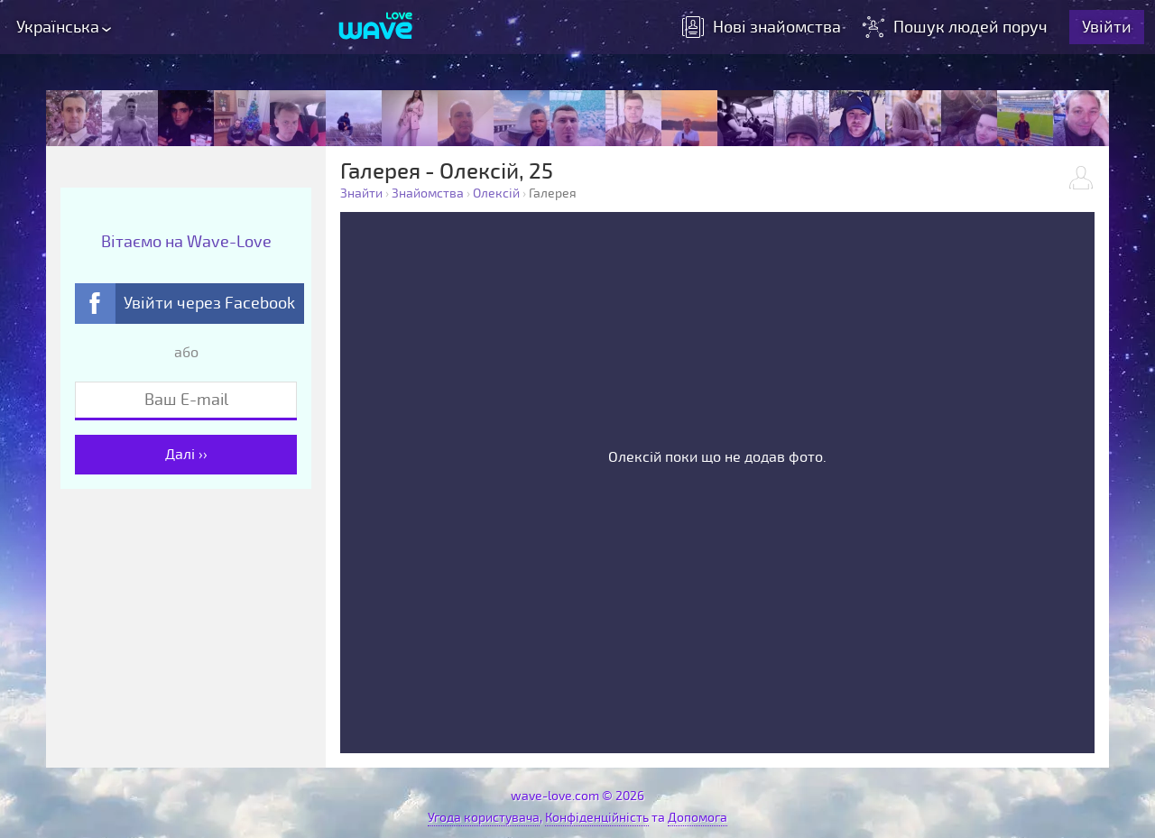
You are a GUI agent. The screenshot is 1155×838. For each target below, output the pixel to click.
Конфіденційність (597, 817)
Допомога (697, 817)
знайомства (761, 27)
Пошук (957, 27)
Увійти (1107, 27)
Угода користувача (484, 817)
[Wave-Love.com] (375, 27)
